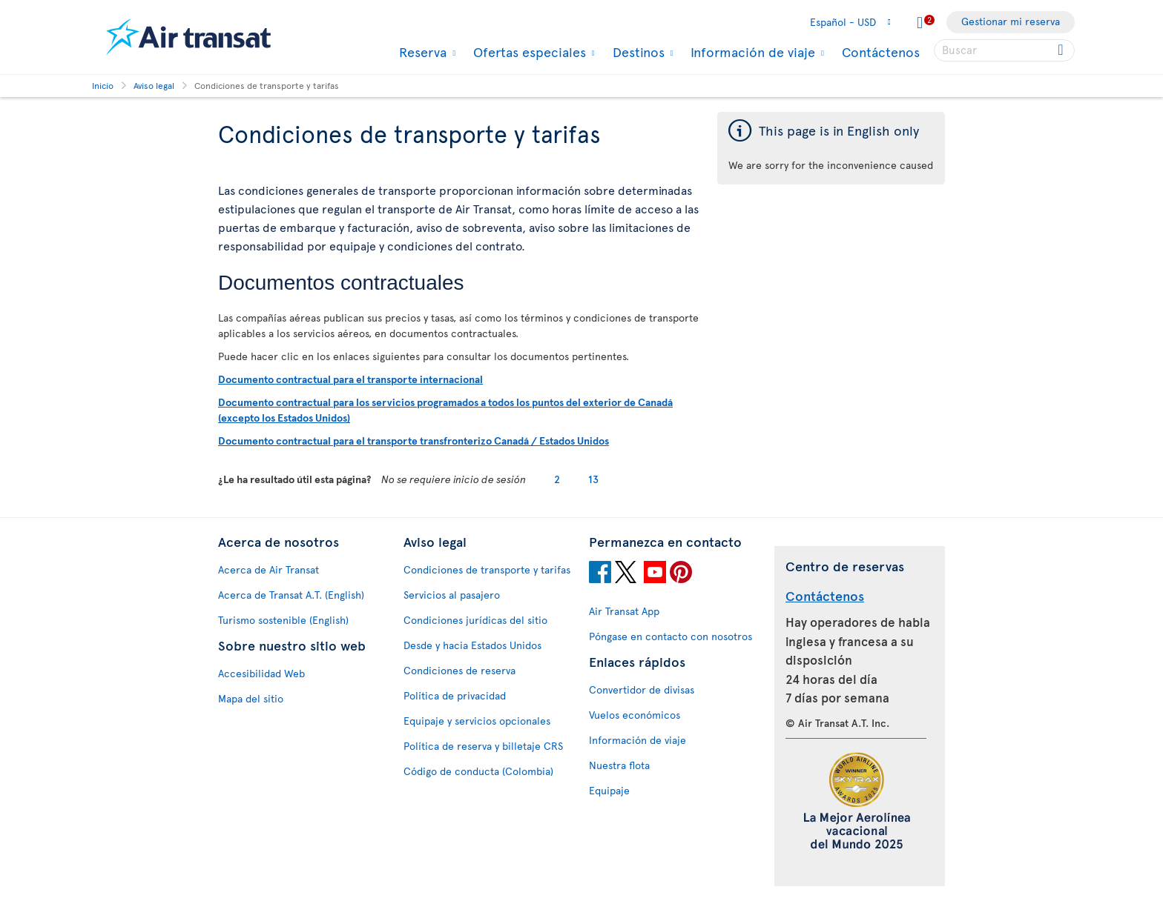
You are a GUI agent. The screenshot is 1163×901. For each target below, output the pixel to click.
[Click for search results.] (1062, 50)
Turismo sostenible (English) (283, 620)
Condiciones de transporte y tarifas (486, 569)
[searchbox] (1004, 50)
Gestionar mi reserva (1010, 21)
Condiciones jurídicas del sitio (475, 620)
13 (593, 479)
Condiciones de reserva (459, 670)
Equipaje (609, 790)
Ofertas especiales (528, 51)
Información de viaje (751, 51)
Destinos (636, 51)
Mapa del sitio (250, 698)
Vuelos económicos (634, 715)
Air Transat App (624, 611)
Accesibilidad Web (261, 673)
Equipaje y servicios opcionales (476, 721)
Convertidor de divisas (641, 689)
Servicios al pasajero (451, 595)
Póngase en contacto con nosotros (670, 636)
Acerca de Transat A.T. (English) (291, 595)
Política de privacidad (454, 695)
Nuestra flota (619, 765)
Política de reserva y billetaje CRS (483, 746)
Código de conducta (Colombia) (478, 771)
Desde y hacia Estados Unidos (472, 645)
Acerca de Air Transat (268, 569)
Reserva (421, 51)
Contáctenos (881, 51)
